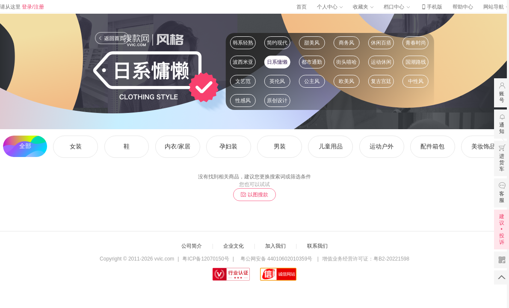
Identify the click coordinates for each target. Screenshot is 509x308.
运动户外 (382, 146)
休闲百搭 (381, 43)
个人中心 (330, 7)
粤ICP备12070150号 (205, 259)
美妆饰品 (483, 146)
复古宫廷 (381, 81)
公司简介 (191, 246)
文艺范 (243, 81)
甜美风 (312, 43)
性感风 (243, 101)
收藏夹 (363, 7)
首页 (301, 7)
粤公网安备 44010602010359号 (276, 259)
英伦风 (277, 81)
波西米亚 (243, 62)
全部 (25, 146)
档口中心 (396, 7)
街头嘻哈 (346, 62)
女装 (76, 146)
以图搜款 (254, 195)
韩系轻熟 (243, 43)
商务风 (346, 43)
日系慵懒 (277, 62)
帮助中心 (463, 7)
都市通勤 (312, 62)
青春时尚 (415, 43)
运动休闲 (381, 62)
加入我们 (275, 246)
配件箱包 (432, 146)
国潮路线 (415, 62)
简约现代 (277, 43)
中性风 (415, 81)
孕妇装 (228, 146)
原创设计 (277, 101)
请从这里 (22, 7)
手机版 (431, 7)
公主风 (312, 81)
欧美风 (346, 81)
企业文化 (233, 246)
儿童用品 (331, 146)
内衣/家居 (177, 146)
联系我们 (317, 246)
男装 (280, 146)
